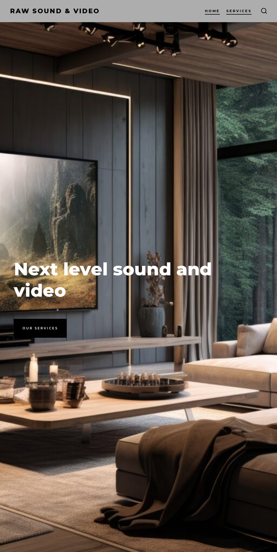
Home (212, 11)
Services (239, 11)
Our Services (40, 328)
